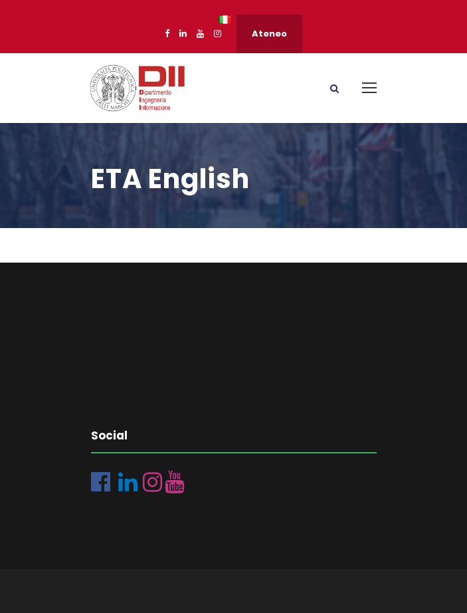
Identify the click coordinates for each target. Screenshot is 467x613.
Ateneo (269, 33)
